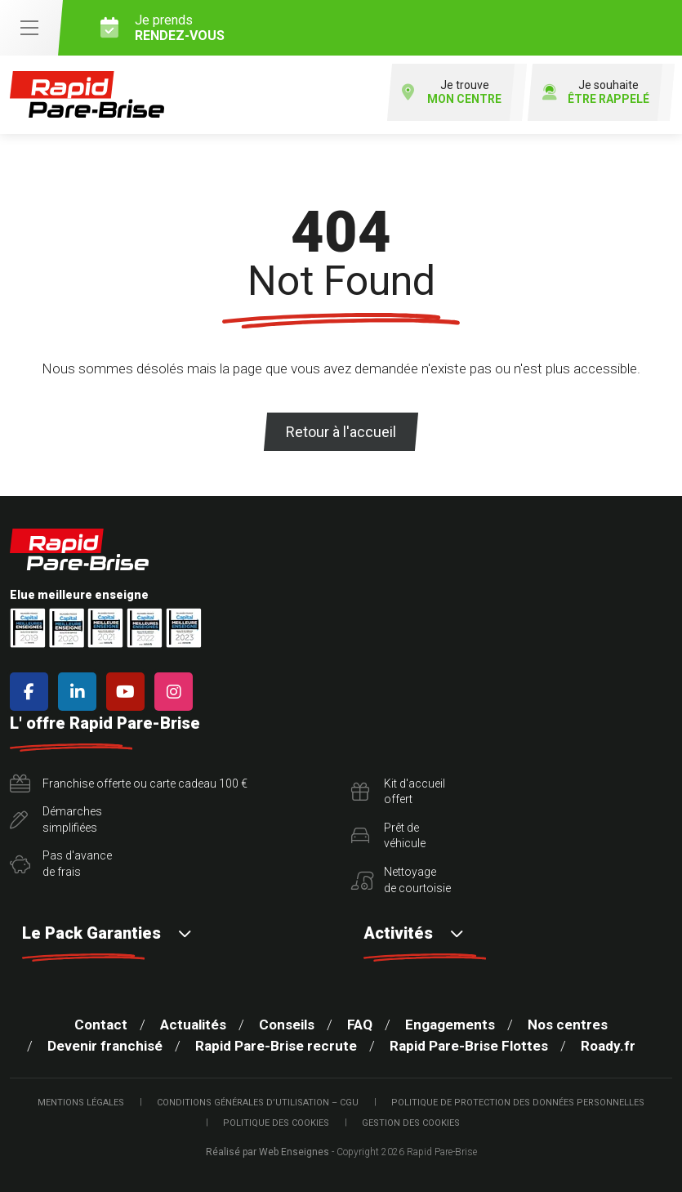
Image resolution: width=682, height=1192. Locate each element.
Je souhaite (595, 92)
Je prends (385, 27)
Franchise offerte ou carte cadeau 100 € (128, 784)
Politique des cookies (276, 1123)
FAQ (359, 1024)
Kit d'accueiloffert (398, 791)
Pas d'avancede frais (61, 863)
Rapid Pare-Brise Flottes (469, 1046)
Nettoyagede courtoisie (401, 880)
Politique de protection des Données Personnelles (517, 1102)
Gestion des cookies (411, 1123)
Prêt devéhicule (388, 835)
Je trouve (451, 92)
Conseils (286, 1024)
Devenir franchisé (105, 1046)
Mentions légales (81, 1102)
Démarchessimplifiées (56, 819)
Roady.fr (608, 1046)
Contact (100, 1024)
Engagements (450, 1024)
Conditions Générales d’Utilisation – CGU (258, 1102)
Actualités (193, 1024)
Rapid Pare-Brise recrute (276, 1046)
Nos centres (568, 1024)
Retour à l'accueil (341, 431)
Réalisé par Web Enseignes (267, 1152)
